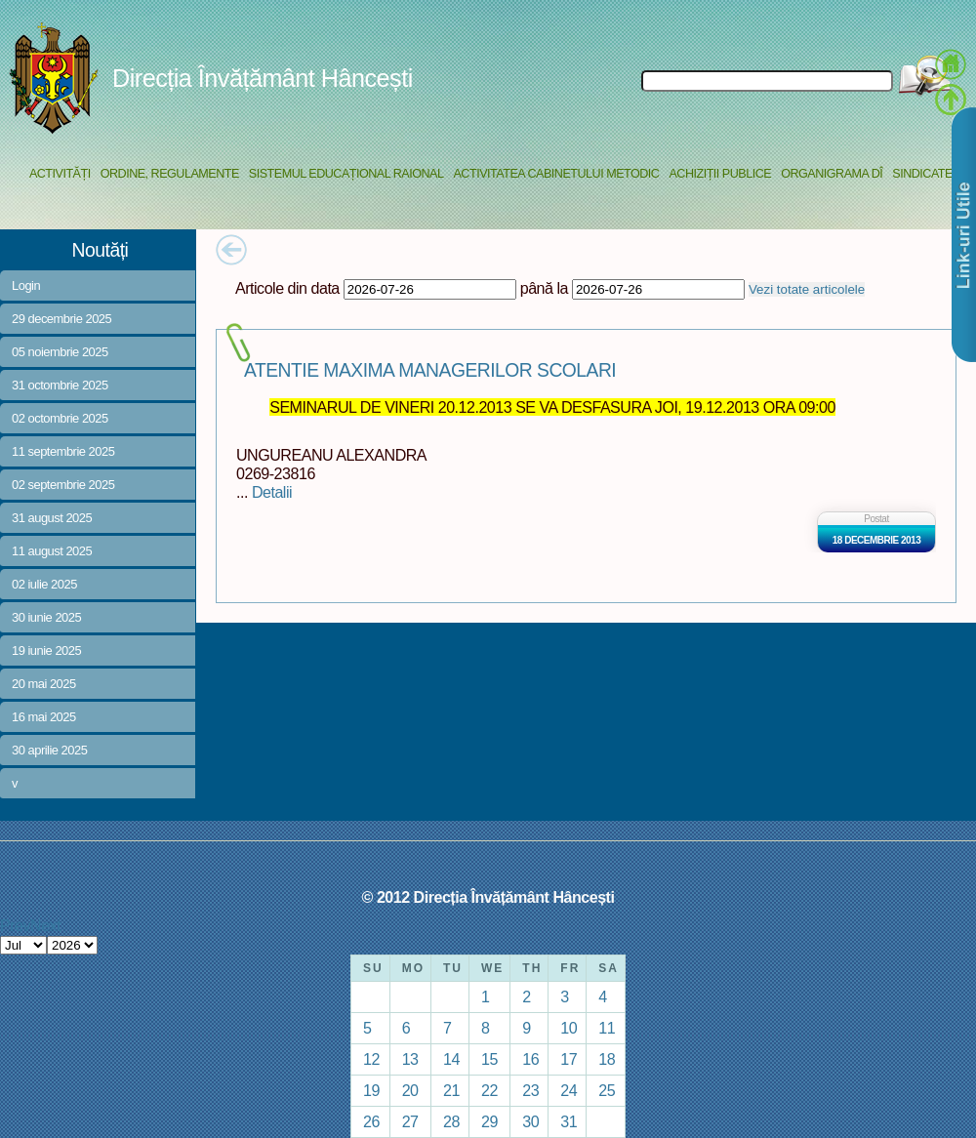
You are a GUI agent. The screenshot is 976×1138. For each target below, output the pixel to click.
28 (451, 1121)
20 (410, 1090)
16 (530, 1059)
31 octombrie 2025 (60, 385)
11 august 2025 (52, 551)
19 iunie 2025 (46, 650)
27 (410, 1121)
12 (371, 1059)
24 (568, 1090)
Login (26, 285)
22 (489, 1090)
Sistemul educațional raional (346, 174)
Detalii (272, 492)
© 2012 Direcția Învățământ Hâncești (488, 897)
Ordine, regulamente (170, 174)
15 (489, 1059)
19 (371, 1090)
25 (606, 1090)
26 (371, 1121)
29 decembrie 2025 (61, 318)
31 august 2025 (52, 517)
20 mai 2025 (44, 683)
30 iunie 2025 (46, 617)
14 (451, 1059)
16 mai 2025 (44, 717)
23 (530, 1090)
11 (606, 1027)
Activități (60, 174)
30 (530, 1121)
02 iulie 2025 (44, 584)
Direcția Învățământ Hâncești (262, 78)
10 (568, 1027)
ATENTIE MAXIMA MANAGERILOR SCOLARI (430, 370)
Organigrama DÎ (831, 174)
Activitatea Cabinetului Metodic (556, 174)
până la (544, 288)
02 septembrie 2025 (63, 484)
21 (451, 1090)
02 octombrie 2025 (60, 418)
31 (568, 1121)
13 (410, 1059)
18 (606, 1059)
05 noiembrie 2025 (60, 352)
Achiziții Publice (720, 174)
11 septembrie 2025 (63, 451)
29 (489, 1121)
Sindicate (922, 174)
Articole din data (287, 288)
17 (568, 1059)
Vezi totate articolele (807, 289)
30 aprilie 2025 (49, 750)
